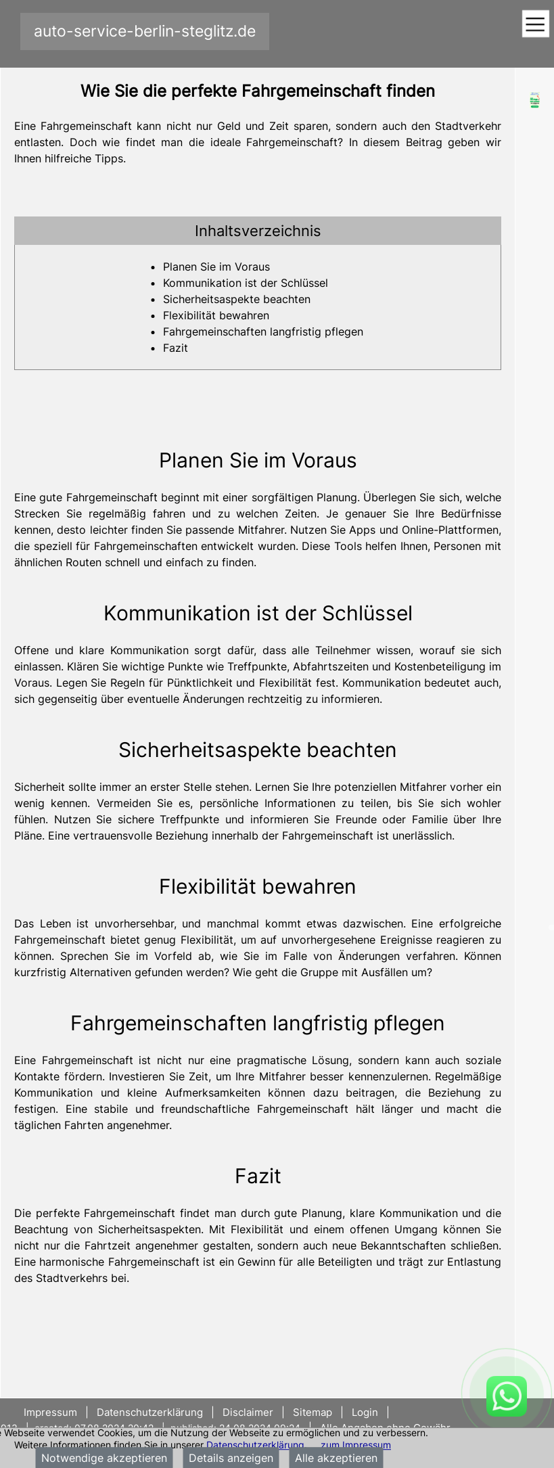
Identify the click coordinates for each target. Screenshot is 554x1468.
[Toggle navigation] (535, 24)
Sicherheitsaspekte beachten (236, 299)
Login (365, 1412)
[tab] (257, 230)
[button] (257, 230)
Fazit (175, 347)
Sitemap (312, 1412)
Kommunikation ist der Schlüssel (245, 283)
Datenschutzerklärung (255, 1444)
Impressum (52, 1412)
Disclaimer (248, 1412)
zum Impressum (356, 1444)
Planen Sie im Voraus (216, 266)
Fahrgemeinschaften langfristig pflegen (263, 331)
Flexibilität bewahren (216, 315)
